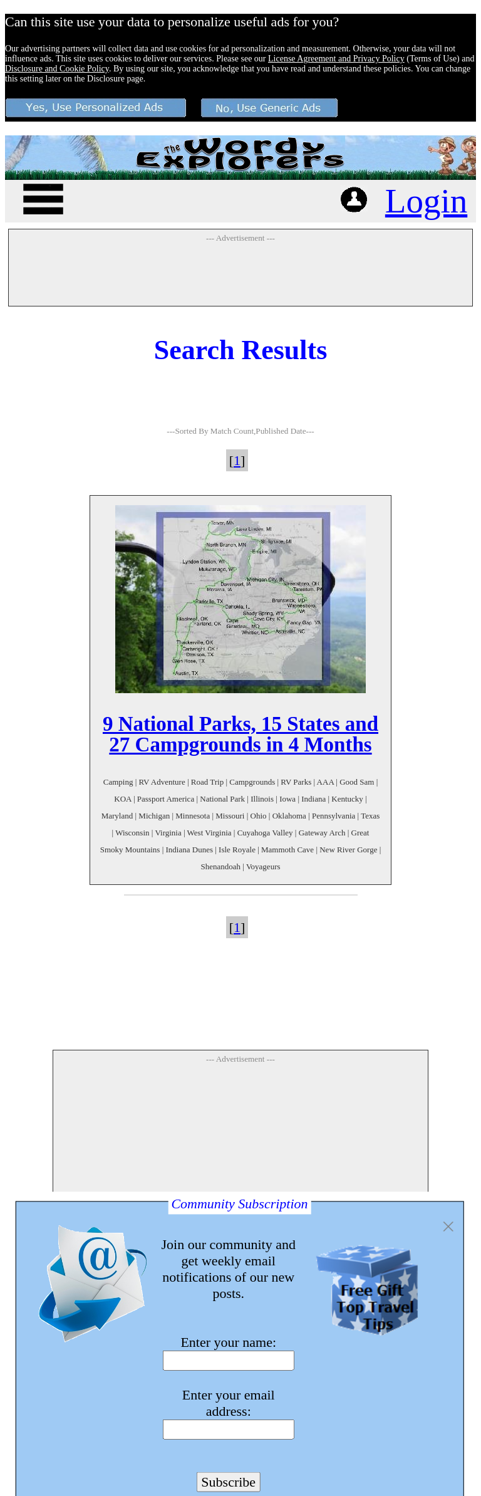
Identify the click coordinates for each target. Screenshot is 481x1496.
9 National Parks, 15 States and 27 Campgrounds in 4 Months (240, 734)
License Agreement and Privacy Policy (336, 58)
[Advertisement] (240, 274)
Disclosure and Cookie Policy (57, 68)
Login (426, 201)
